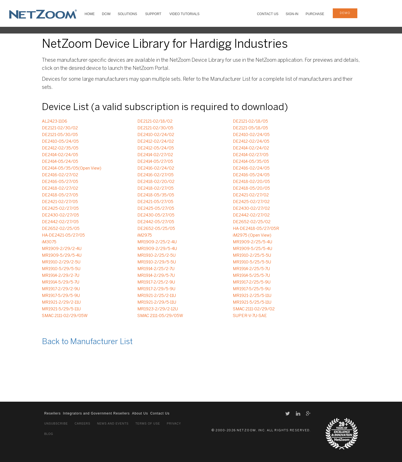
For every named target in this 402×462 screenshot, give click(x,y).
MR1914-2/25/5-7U (251, 269)
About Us (140, 413)
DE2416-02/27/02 (60, 175)
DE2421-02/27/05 (60, 202)
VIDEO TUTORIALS (184, 14)
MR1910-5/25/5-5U (252, 262)
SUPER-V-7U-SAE (250, 316)
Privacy (174, 423)
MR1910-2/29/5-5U (156, 262)
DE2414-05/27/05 (155, 162)
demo (345, 13)
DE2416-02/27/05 (155, 175)
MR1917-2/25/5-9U (252, 282)
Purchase (315, 14)
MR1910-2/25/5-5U (252, 256)
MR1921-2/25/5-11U (252, 296)
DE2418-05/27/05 (60, 195)
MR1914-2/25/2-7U (155, 269)
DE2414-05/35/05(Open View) (71, 168)
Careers (82, 423)
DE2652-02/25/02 (252, 222)
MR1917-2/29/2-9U (61, 289)
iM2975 (144, 235)
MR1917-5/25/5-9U (252, 289)
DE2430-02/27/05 (60, 215)
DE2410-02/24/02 (155, 135)
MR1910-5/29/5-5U (61, 269)
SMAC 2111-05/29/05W (160, 316)
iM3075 (49, 242)
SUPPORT (153, 14)
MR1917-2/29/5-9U (156, 289)
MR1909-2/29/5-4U (157, 249)
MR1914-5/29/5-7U (60, 282)
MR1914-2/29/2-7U (60, 276)
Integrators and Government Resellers (96, 413)
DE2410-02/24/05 (251, 135)
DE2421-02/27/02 (251, 195)
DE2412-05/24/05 (155, 148)
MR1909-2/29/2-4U (62, 249)
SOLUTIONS (127, 14)
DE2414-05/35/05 (251, 162)
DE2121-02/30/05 (155, 128)
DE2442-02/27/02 (251, 215)
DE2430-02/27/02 (251, 209)
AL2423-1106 (54, 121)
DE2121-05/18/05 (250, 128)
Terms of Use (147, 423)
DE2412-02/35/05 (60, 148)
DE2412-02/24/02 (155, 142)
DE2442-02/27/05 (60, 222)
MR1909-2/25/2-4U (157, 242)
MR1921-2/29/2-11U (61, 302)
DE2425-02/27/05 (60, 209)
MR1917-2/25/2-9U (156, 282)
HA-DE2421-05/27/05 (63, 235)
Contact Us (267, 14)
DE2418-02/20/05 (251, 182)
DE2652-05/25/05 (156, 229)
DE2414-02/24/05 (60, 155)
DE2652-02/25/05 (61, 229)
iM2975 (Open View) (252, 235)
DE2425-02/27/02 (251, 202)
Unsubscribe (56, 423)
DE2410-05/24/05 (60, 142)
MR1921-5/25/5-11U (252, 302)
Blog (48, 433)
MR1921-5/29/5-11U (61, 309)
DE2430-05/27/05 (155, 215)
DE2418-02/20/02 (155, 182)
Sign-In (292, 14)
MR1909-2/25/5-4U (252, 242)
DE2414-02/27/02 (155, 155)
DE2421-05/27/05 (155, 202)
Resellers (52, 413)
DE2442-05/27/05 (155, 222)
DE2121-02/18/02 (155, 121)
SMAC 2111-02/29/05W (65, 316)
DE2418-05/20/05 (251, 188)
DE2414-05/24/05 (60, 162)
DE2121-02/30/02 (60, 128)
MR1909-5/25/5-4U (252, 249)
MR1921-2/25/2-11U (156, 296)
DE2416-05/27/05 (60, 182)
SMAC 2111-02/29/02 (254, 309)
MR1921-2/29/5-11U (156, 302)
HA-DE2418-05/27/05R (256, 229)
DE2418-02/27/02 (60, 188)
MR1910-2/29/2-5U (61, 262)
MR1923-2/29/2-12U (157, 309)
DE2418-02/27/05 (155, 188)
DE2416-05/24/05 (251, 175)
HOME (90, 14)
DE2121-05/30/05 (60, 135)
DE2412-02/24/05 (251, 142)
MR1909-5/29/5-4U (62, 256)
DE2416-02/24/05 (251, 168)
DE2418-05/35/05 (155, 195)
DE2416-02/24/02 (155, 168)
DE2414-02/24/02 (251, 148)
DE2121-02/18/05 (250, 121)
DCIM (106, 14)
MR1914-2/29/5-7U (156, 276)
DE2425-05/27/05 (155, 209)
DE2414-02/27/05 (251, 155)
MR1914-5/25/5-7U (251, 276)
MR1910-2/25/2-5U (156, 256)
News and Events (113, 423)
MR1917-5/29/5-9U (61, 296)
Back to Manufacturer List (87, 342)
